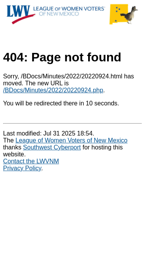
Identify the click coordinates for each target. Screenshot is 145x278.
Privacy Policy (22, 168)
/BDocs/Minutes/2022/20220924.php (53, 90)
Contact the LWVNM (31, 161)
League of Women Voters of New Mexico (71, 140)
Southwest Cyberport (52, 147)
